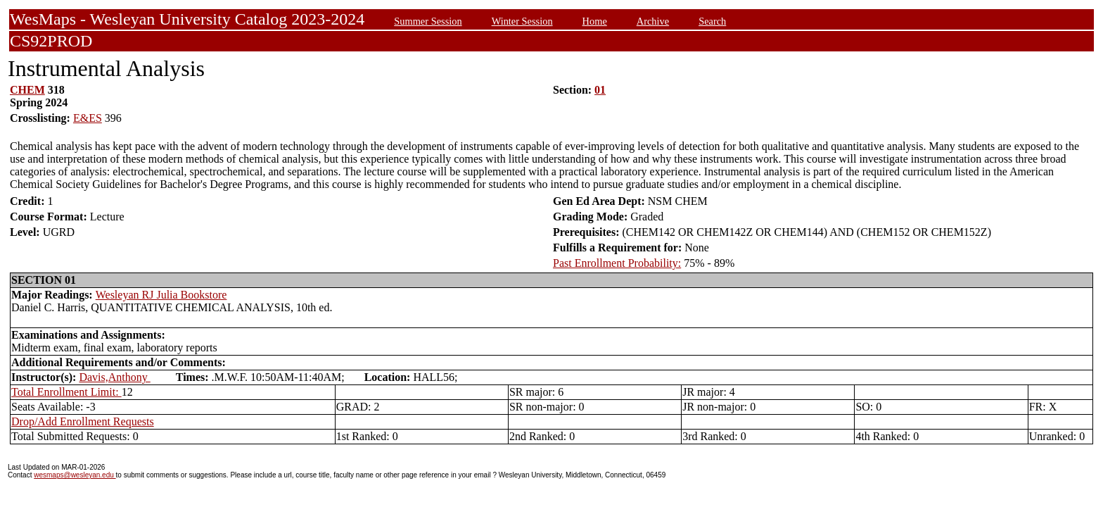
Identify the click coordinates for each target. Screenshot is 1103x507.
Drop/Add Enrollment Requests (82, 421)
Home (594, 21)
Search (712, 21)
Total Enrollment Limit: (66, 392)
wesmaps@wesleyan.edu (74, 475)
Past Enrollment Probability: (617, 263)
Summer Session (427, 21)
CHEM (27, 90)
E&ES (87, 118)
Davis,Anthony (114, 377)
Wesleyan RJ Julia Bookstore (161, 295)
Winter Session (522, 21)
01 (600, 90)
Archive (653, 21)
